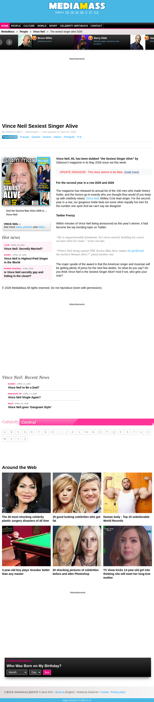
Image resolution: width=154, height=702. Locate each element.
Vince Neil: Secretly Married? (23, 248)
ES (77, 12)
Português (69, 137)
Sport (53, 25)
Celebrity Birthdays (74, 25)
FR (72, 12)
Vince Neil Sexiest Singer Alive (40, 126)
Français (24, 137)
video (41, 226)
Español (35, 137)
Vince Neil (39, 31)
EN (67, 12)
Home (4, 25)
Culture (29, 25)
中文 (96, 12)
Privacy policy (118, 692)
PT (90, 12)
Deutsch (47, 137)
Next (9, 42)
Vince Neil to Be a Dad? (23, 387)
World (41, 25)
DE (82, 12)
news (19, 226)
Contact (96, 25)
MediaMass (7, 31)
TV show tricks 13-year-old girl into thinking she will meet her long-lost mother (126, 573)
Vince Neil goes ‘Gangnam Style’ (30, 407)
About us (59, 692)
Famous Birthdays (19, 661)
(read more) (131, 172)
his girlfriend (135, 250)
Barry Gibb (100, 38)
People (16, 25)
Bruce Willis (45, 38)
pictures (28, 226)
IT (86, 12)
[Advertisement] (77, 89)
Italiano (57, 137)
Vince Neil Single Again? (24, 397)
